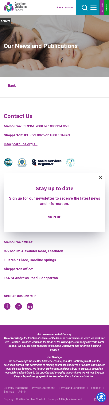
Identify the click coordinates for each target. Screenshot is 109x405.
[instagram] (18, 306)
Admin (22, 391)
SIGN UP (54, 217)
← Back (10, 86)
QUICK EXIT (107, 8)
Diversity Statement (16, 387)
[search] (85, 7)
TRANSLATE (102, 7)
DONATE (5, 21)
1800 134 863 (65, 7)
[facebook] (7, 306)
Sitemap (9, 391)
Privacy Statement (43, 387)
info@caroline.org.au (20, 144)
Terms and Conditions (72, 387)
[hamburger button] (93, 8)
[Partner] (8, 163)
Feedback (95, 387)
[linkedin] (30, 306)
